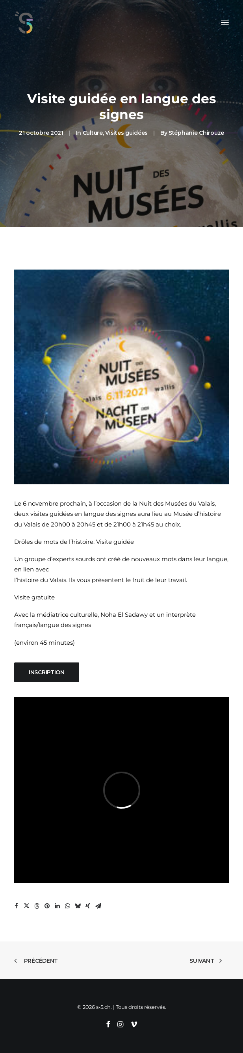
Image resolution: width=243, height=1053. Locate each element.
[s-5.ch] (23, 22)
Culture (93, 132)
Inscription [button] (47, 672)
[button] (225, 22)
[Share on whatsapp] (67, 906)
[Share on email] (98, 906)
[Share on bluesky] (77, 906)
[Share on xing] (88, 906)
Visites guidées (126, 132)
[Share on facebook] (16, 906)
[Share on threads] (36, 906)
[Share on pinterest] (47, 906)
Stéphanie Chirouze (196, 132)
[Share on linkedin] (57, 906)
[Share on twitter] (26, 906)
